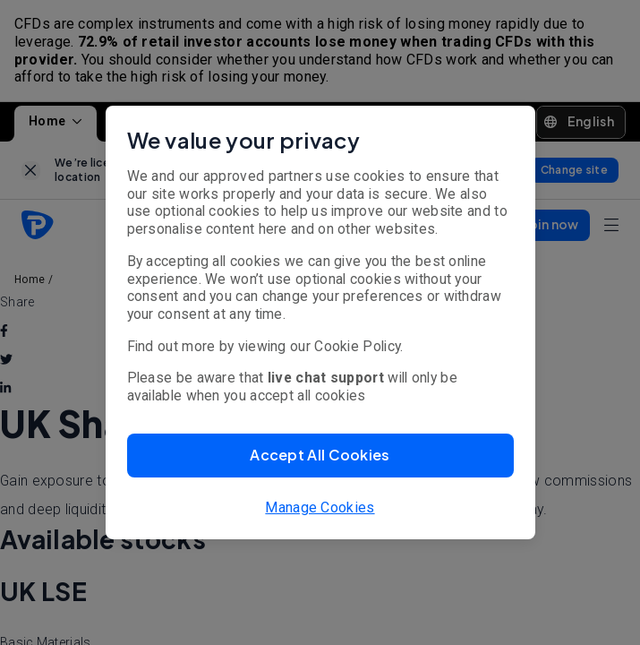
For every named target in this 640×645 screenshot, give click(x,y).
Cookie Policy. (358, 346)
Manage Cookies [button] (319, 507)
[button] (320, 455)
